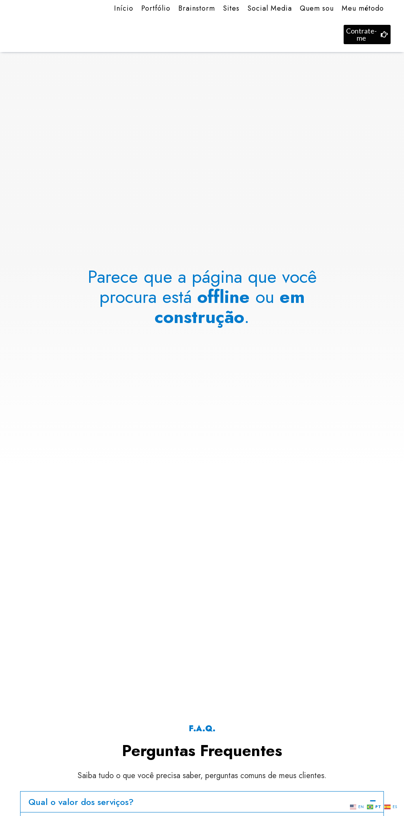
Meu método (363, 8)
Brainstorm (196, 8)
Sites (231, 8)
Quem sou (317, 8)
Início (123, 8)
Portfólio (155, 8)
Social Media (269, 8)
